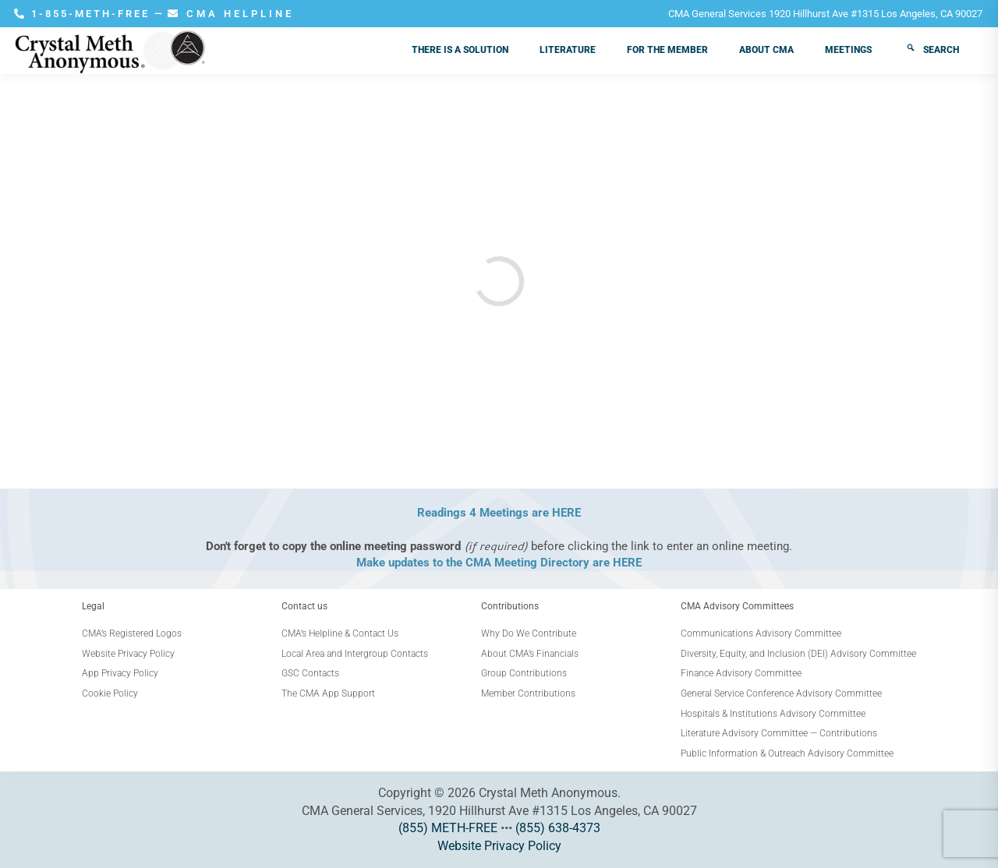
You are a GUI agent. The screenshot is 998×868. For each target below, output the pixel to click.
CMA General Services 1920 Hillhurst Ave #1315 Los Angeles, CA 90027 (825, 13)
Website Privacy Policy (499, 845)
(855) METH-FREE (447, 827)
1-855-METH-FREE (84, 13)
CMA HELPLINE (231, 13)
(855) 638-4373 (557, 827)
